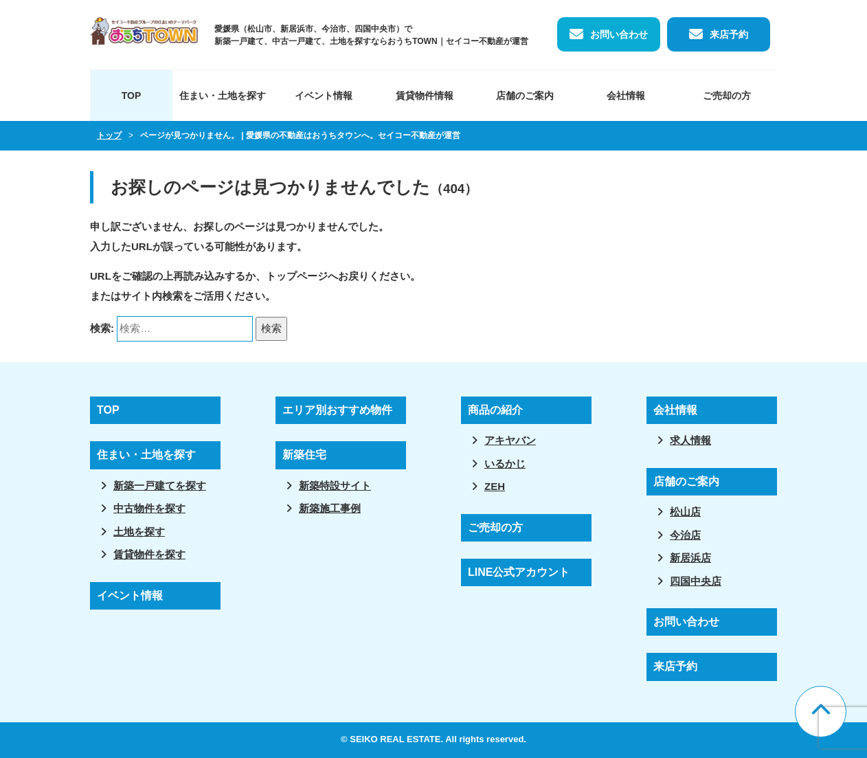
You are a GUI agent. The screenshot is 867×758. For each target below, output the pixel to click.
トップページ (297, 276)
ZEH (494, 486)
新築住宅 (304, 454)
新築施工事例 (330, 508)
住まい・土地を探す (222, 95)
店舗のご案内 (525, 95)
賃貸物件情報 (424, 95)
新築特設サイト (335, 485)
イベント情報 (323, 95)
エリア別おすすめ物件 (337, 410)
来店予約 (729, 34)
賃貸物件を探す (149, 554)
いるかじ (505, 463)
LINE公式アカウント (519, 572)
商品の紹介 (495, 410)
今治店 (685, 535)
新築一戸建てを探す (159, 485)
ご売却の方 (727, 95)
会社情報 (626, 95)
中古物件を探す (149, 508)
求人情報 (690, 440)
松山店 (685, 511)
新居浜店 (690, 558)
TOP (132, 95)
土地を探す (139, 531)
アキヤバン (510, 440)
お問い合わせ (619, 34)
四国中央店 (695, 581)
